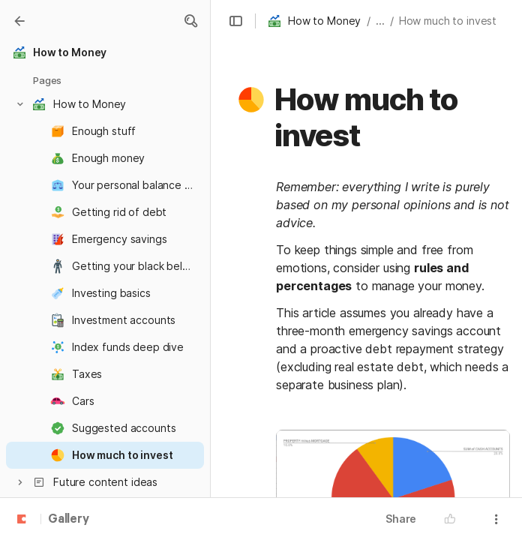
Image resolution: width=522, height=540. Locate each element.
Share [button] (401, 518)
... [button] (380, 20)
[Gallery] (19, 21)
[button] (190, 21)
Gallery (68, 520)
